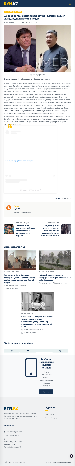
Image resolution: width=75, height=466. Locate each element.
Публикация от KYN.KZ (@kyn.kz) (30, 190)
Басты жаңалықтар (13, 12)
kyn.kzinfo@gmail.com (14, 432)
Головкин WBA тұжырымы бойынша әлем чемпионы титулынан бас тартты (25, 231)
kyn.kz (13, 22)
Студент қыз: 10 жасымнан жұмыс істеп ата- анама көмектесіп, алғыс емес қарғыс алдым (50, 231)
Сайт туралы (49, 414)
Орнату (46, 392)
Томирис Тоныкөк (18, 285)
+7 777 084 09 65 (12, 435)
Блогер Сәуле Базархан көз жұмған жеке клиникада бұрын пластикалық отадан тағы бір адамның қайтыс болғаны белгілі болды (37, 322)
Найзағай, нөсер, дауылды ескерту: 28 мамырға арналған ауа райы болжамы (55, 277)
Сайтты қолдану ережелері (55, 418)
